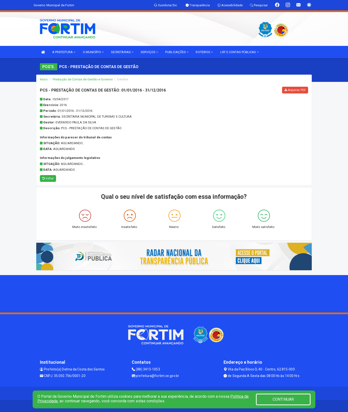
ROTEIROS (204, 52)
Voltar (48, 178)
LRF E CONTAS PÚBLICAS (239, 52)
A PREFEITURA (63, 52)
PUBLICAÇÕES (176, 52)
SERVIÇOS (149, 52)
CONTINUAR (283, 399)
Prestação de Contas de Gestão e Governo (83, 79)
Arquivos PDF (295, 90)
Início (44, 79)
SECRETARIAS (122, 52)
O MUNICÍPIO (93, 52)
